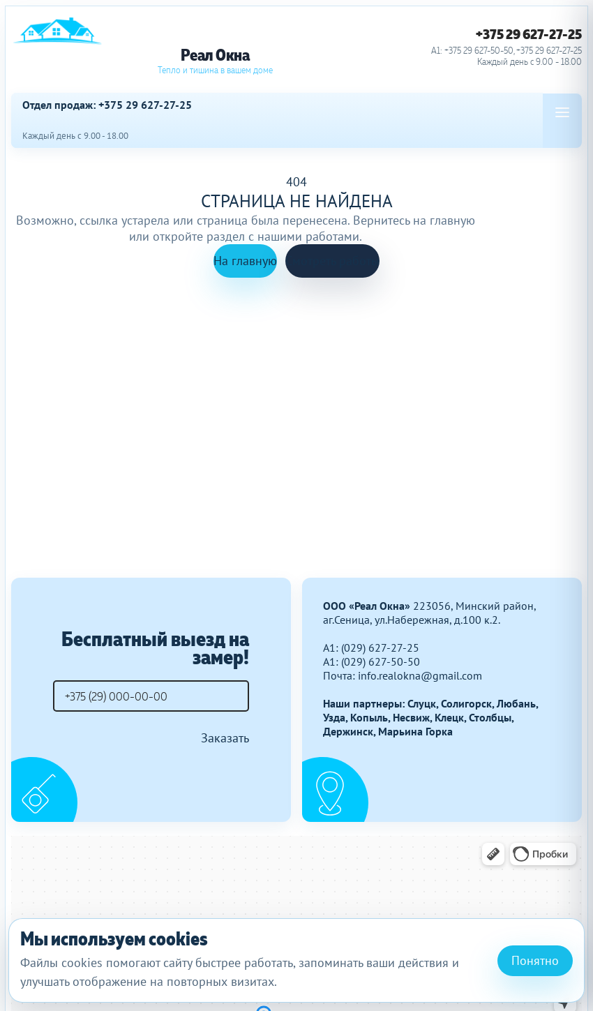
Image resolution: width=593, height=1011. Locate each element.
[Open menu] (562, 112)
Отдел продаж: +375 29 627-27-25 (107, 105)
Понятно (535, 960)
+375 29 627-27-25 (529, 34)
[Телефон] (151, 696)
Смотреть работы (332, 261)
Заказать (225, 738)
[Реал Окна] (215, 46)
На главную (245, 261)
